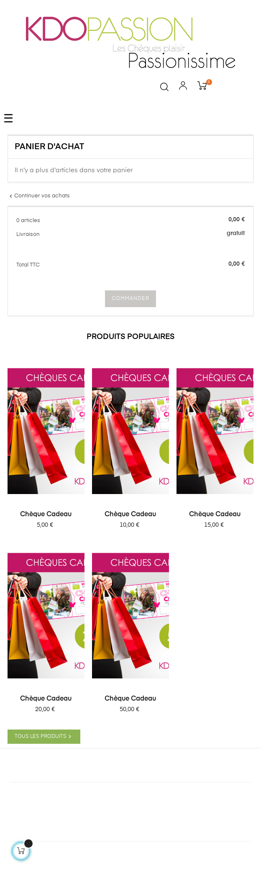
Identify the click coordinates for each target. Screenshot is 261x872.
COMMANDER (130, 298)
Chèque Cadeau (46, 514)
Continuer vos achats (39, 196)
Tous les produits (44, 736)
